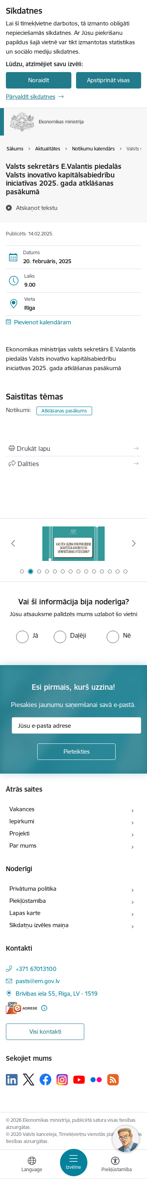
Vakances (21, 809)
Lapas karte (24, 913)
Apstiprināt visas (108, 80)
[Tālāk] (134, 543)
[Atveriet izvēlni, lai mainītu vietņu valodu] (31, 1165)
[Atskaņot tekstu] (37, 207)
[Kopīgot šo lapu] (73, 463)
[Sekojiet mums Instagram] (62, 1079)
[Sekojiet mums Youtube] (79, 1079)
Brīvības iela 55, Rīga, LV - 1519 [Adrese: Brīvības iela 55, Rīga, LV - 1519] (57, 993)
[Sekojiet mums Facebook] (45, 1079)
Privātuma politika (32, 888)
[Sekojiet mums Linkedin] (12, 1080)
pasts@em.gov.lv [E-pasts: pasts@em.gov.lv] (38, 981)
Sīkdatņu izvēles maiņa (39, 925)
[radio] (27, 635)
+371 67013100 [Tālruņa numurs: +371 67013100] (36, 969)
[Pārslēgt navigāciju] (73, 1162)
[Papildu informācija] (44, 1008)
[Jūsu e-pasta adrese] (76, 725)
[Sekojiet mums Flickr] (96, 1079)
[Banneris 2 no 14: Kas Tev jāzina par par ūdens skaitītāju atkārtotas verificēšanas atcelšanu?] (73, 543)
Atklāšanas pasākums (64, 411)
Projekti (19, 833)
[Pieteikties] (76, 751)
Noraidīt (38, 80)
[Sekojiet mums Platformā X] (28, 1079)
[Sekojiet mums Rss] (113, 1079)
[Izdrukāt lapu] (73, 448)
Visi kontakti (45, 1031)
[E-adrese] (21, 1008)
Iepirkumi (21, 821)
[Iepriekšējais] (13, 543)
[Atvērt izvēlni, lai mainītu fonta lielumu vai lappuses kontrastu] (115, 1165)
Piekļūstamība (27, 900)
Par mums (22, 845)
